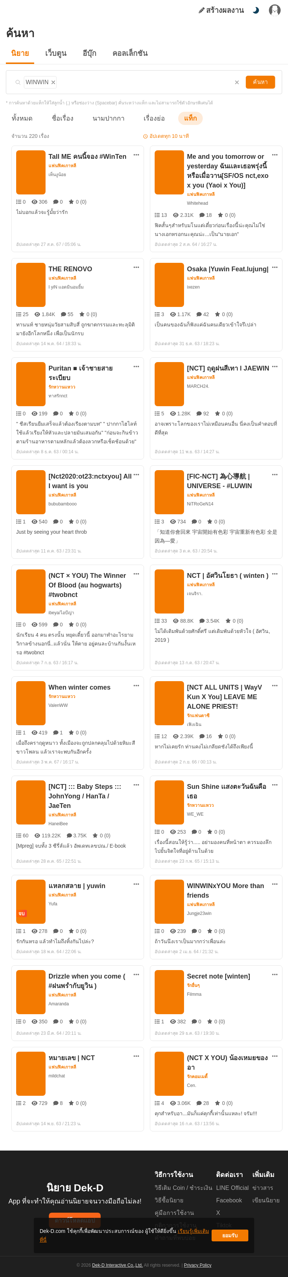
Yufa (52, 903)
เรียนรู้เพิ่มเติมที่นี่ (166, 1238)
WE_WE (195, 814)
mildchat (57, 1076)
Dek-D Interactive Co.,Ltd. (118, 1270)
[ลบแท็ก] (53, 81)
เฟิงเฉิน (194, 724)
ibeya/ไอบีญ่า (61, 612)
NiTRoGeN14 (199, 504)
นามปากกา (101, 118)
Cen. (191, 1076)
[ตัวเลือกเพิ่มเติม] (136, 154)
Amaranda (58, 1003)
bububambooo (63, 504)
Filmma (194, 994)
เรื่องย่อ (144, 118)
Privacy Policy (197, 1270)
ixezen (193, 287)
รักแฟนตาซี (198, 716)
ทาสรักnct (57, 386)
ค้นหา (261, 82)
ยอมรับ (230, 1238)
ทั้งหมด (21, 118)
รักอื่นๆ (194, 985)
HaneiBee (57, 814)
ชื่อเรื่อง (59, 118)
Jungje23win (199, 913)
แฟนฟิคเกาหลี (62, 166)
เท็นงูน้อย (57, 174)
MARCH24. (197, 386)
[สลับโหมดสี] (255, 10)
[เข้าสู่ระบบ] (274, 10)
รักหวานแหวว (62, 377)
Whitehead (197, 203)
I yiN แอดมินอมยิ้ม (66, 287)
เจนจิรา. (194, 593)
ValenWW (58, 705)
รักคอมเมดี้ (197, 1067)
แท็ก (178, 118)
